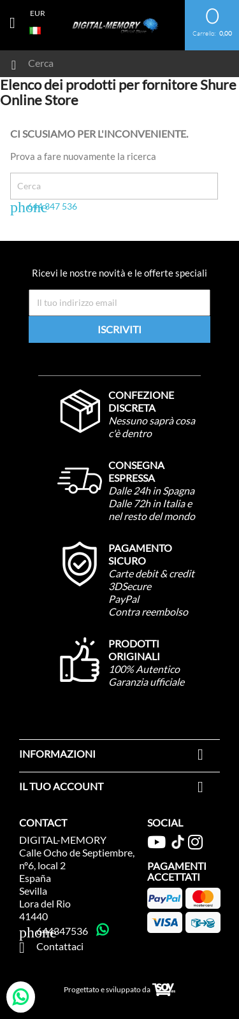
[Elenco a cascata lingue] (37, 29)
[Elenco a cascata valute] (37, 13)
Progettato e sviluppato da (119, 990)
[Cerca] (107, 60)
